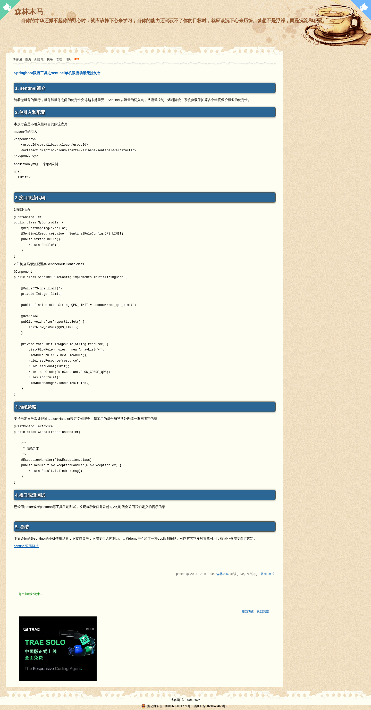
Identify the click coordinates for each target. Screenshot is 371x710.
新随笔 (39, 59)
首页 (28, 59)
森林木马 (28, 12)
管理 (59, 59)
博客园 (17, 59)
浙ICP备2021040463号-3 (211, 706)
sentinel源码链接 (26, 546)
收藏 (264, 574)
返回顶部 (263, 611)
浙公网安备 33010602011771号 (166, 706)
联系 (50, 59)
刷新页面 (248, 611)
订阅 (68, 59)
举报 (271, 574)
